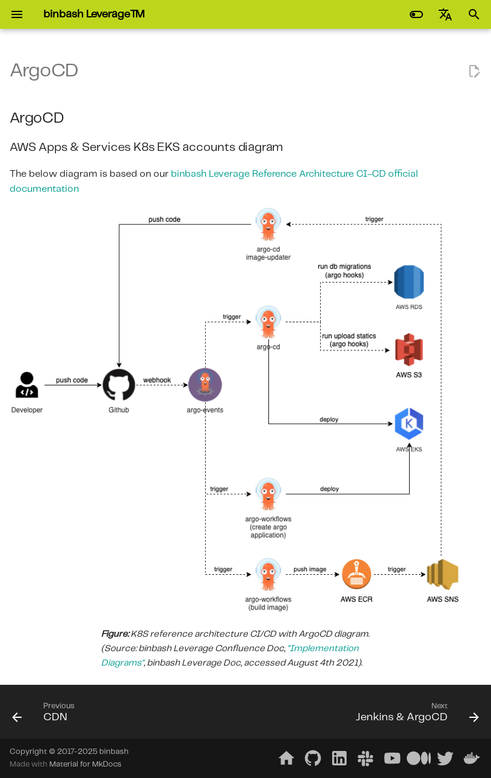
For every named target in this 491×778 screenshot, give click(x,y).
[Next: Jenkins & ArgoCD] (415, 715)
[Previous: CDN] (45, 715)
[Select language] (445, 14)
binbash (114, 752)
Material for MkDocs (85, 764)
